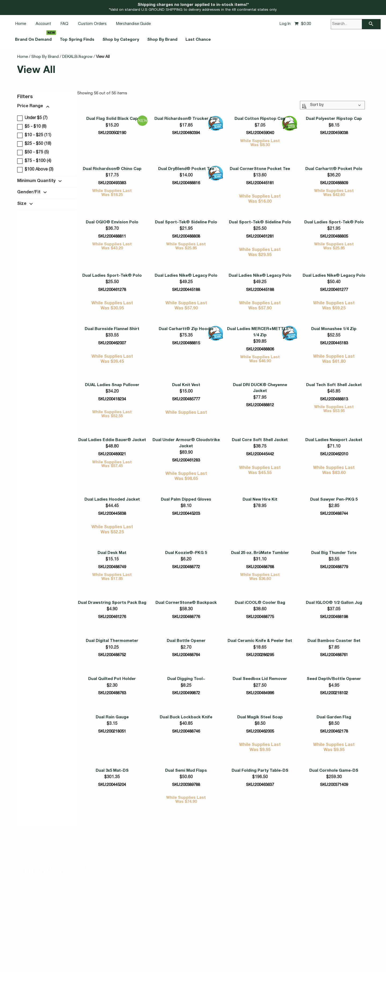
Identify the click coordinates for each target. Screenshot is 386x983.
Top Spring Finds (94, 40)
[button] (45, 107)
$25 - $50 (33, 143)
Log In (285, 24)
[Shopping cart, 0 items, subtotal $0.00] (303, 24)
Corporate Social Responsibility (275, 962)
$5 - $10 (31, 126)
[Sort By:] (332, 104)
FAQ (64, 24)
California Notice (227, 962)
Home (20, 24)
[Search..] (356, 24)
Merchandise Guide (133, 24)
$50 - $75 (32, 152)
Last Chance (241, 40)
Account (43, 24)
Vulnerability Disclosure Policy (106, 962)
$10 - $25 (33, 135)
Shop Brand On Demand (51, 887)
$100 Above (34, 169)
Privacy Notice (196, 962)
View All (103, 57)
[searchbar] (371, 24)
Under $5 (31, 118)
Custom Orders (92, 24)
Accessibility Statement (158, 962)
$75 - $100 (33, 161)
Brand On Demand (39, 40)
